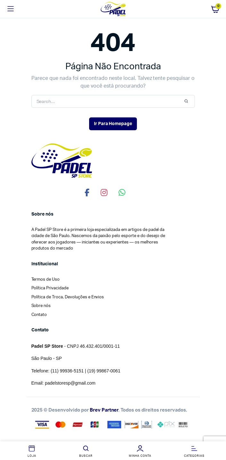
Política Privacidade (50, 288)
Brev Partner (104, 410)
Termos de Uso (45, 279)
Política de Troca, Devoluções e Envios (67, 297)
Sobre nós (41, 306)
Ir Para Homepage (113, 124)
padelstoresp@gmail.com (70, 383)
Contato (39, 315)
